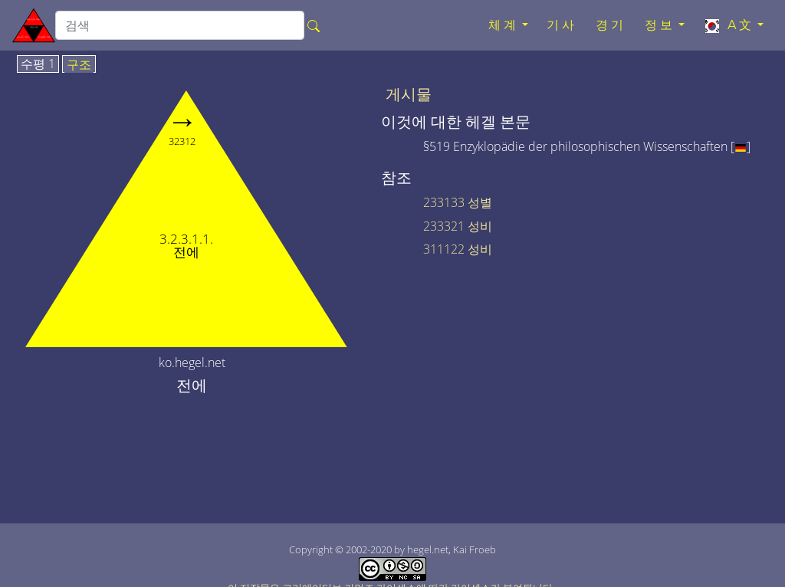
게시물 (409, 94)
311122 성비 (457, 249)
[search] (179, 25)
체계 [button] (503, 25)
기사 (562, 25)
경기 (611, 25)
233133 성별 (457, 202)
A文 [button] (728, 25)
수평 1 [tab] (38, 64)
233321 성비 (457, 226)
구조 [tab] (79, 65)
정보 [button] (660, 25)
